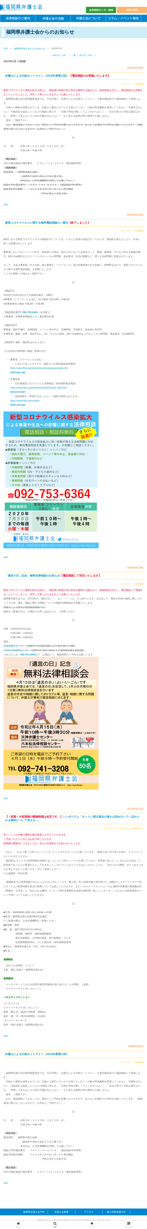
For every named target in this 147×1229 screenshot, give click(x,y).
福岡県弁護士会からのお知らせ (29, 48)
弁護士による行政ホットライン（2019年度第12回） (57, 75)
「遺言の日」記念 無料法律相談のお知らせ (53, 575)
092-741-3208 (27, 654)
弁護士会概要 (61, 1212)
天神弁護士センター (14, 645)
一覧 (73, 55)
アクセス (89, 1212)
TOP (5, 48)
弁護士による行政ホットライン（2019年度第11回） (37, 1054)
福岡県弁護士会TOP (34, 1212)
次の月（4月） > (87, 55)
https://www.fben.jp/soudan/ (25, 400)
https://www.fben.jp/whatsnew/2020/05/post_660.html (38, 387)
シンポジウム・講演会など (130, 828)
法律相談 (139, 84)
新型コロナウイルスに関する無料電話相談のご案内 (47, 222)
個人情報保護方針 (116, 1212)
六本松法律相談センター (16, 650)
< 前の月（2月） (59, 55)
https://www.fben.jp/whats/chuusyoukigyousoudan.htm (39, 368)
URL (5, 204)
